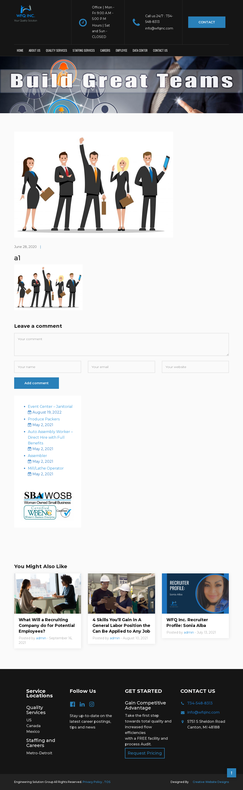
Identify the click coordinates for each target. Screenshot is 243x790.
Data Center (140, 50)
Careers (105, 50)
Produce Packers (44, 419)
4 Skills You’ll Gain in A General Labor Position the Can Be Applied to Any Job (121, 625)
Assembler (37, 456)
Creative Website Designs (211, 782)
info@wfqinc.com (203, 712)
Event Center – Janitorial (50, 406)
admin (41, 638)
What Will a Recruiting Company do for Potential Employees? (47, 625)
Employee (121, 50)
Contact (206, 22)
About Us (34, 50)
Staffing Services (84, 50)
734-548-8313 (200, 703)
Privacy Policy (93, 782)
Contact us (160, 50)
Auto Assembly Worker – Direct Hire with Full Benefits (50, 437)
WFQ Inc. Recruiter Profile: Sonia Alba (187, 622)
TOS (107, 782)
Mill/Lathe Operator (46, 468)
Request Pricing (145, 753)
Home (20, 50)
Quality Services (56, 50)
